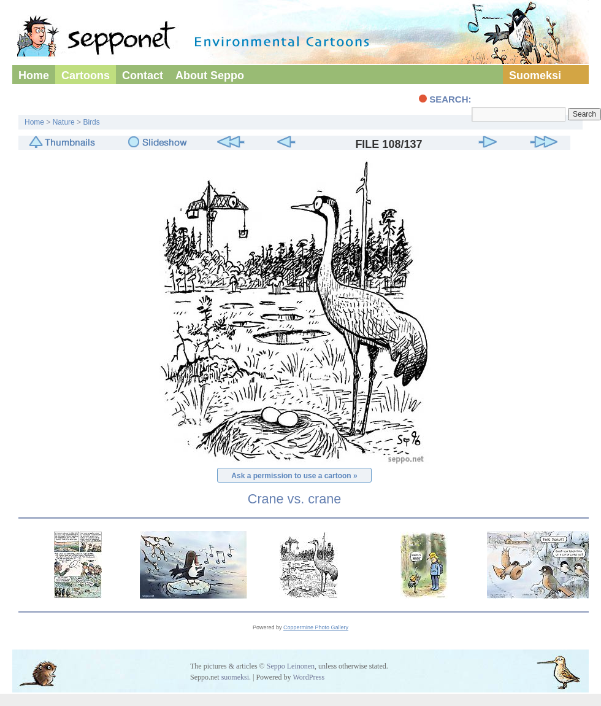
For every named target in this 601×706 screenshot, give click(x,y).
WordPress (308, 677)
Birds (91, 122)
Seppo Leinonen (291, 666)
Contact (142, 75)
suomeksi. (236, 677)
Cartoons (85, 75)
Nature (64, 122)
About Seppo (209, 75)
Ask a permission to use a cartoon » (294, 475)
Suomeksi (535, 75)
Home (33, 75)
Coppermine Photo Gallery (315, 627)
